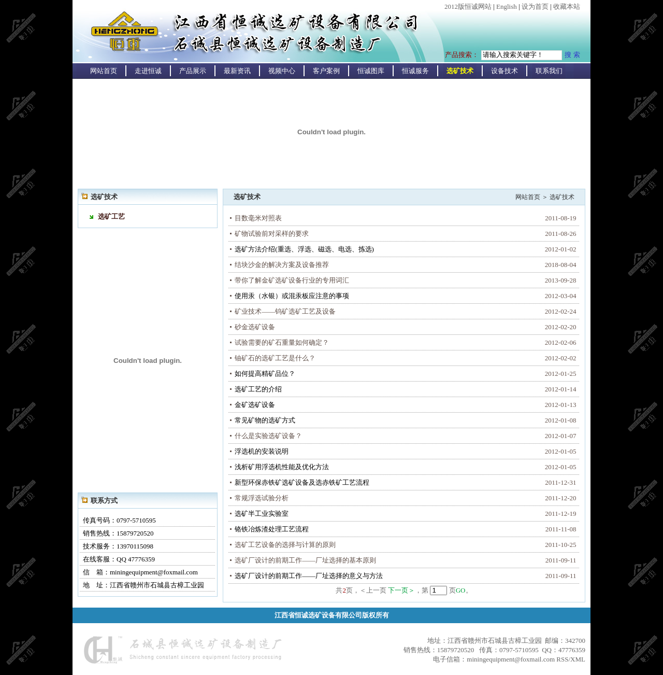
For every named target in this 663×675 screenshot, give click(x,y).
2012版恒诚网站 (468, 6)
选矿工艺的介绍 (258, 389)
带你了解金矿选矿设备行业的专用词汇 (292, 280)
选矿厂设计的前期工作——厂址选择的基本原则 (305, 560)
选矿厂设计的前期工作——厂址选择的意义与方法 (309, 576)
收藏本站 (566, 6)
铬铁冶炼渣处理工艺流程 (272, 529)
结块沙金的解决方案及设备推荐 (282, 265)
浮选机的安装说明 (262, 451)
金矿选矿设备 (255, 405)
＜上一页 (372, 590)
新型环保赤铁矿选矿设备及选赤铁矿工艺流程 (302, 482)
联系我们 (549, 71)
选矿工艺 (111, 216)
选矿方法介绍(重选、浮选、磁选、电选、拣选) (304, 249)
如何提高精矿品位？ (265, 373)
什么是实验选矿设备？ (268, 436)
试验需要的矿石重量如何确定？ (282, 342)
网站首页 (103, 71)
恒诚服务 (415, 71)
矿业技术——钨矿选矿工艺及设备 (285, 311)
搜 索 (572, 55)
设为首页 (535, 6)
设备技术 (504, 71)
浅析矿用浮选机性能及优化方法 (282, 467)
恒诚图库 (370, 71)
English (506, 6)
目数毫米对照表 (258, 218)
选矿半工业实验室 (262, 513)
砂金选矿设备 (255, 327)
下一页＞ (401, 590)
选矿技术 (459, 71)
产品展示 (192, 71)
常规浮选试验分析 (262, 498)
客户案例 (326, 71)
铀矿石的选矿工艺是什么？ (275, 358)
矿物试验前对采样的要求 (272, 233)
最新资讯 (237, 71)
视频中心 (281, 71)
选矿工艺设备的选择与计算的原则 (285, 545)
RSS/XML (570, 659)
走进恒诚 (148, 71)
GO (461, 590)
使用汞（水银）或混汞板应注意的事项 (292, 296)
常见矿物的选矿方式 (265, 420)
